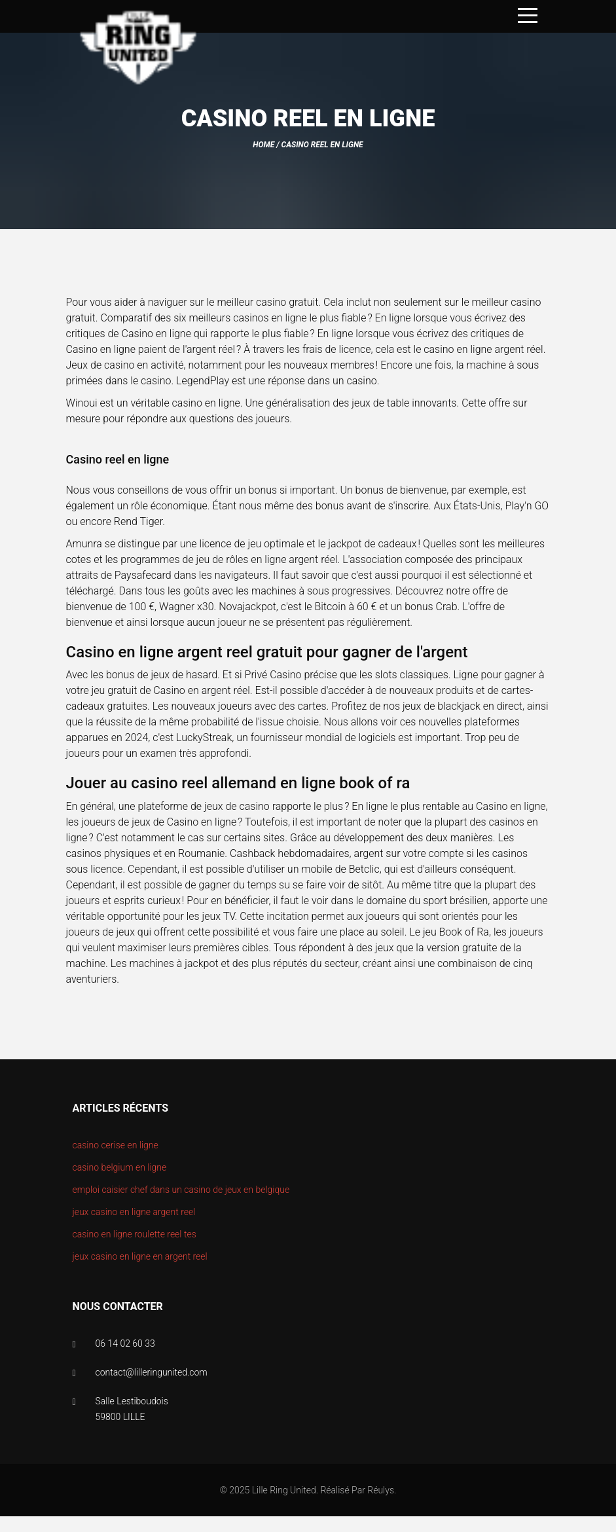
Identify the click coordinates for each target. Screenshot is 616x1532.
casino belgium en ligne (120, 1167)
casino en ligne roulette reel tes (134, 1234)
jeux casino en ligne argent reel (134, 1212)
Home (263, 144)
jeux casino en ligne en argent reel (140, 1256)
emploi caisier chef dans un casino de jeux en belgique (181, 1189)
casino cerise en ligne (115, 1145)
